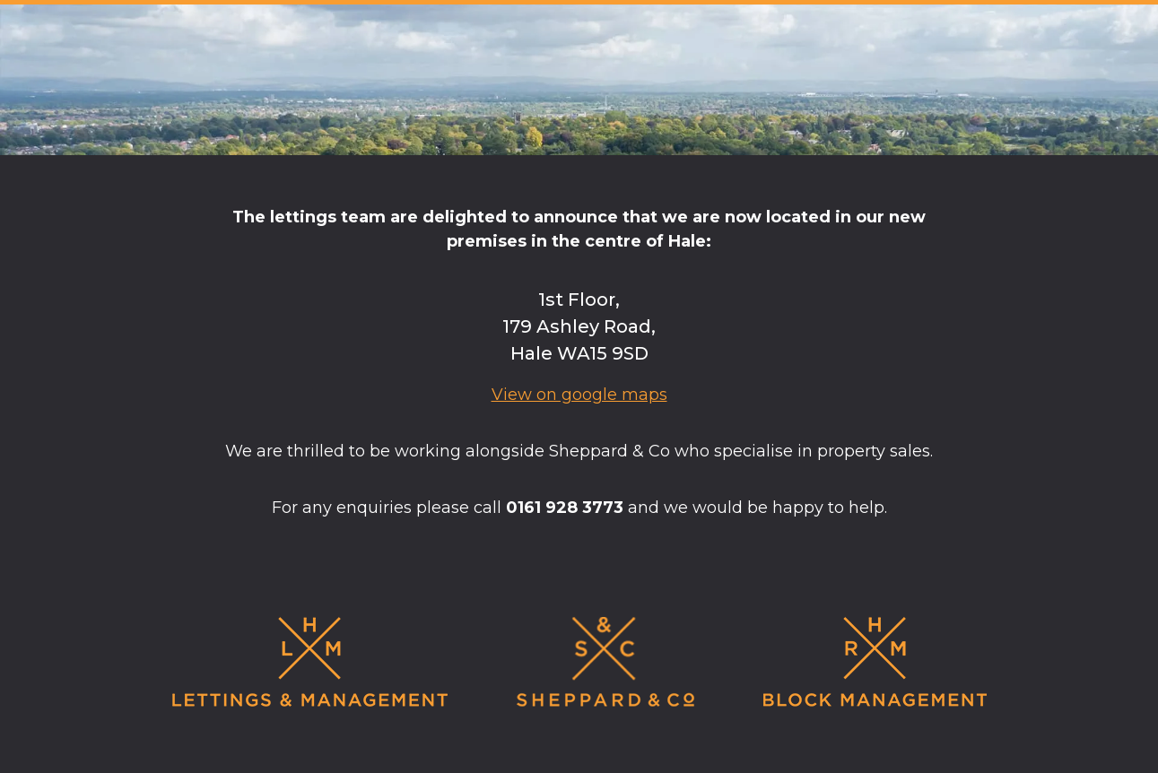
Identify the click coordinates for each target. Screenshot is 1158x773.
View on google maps (579, 394)
